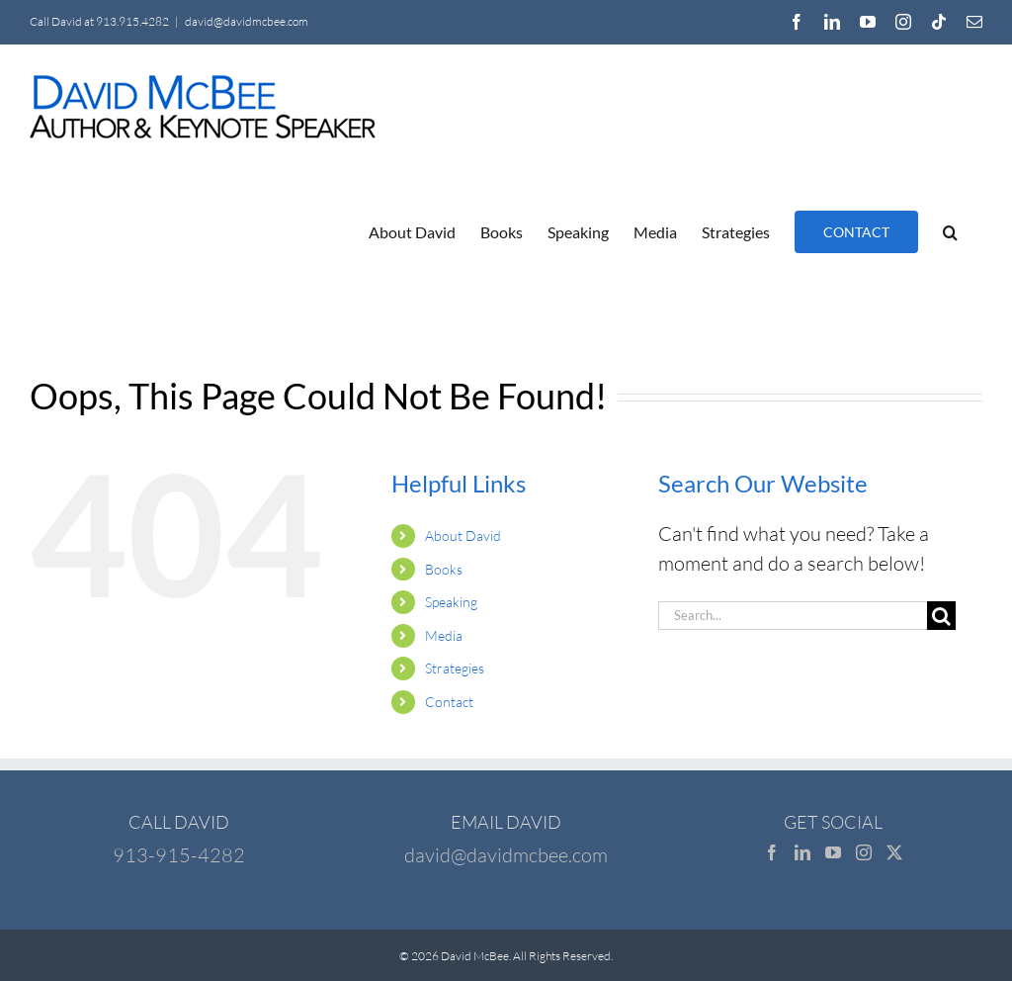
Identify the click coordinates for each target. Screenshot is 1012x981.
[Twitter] (894, 852)
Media (444, 635)
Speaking (451, 601)
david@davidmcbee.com (246, 21)
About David (463, 535)
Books (444, 569)
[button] (950, 232)
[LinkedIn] (802, 852)
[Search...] (792, 615)
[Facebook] (772, 852)
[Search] (941, 615)
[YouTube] (833, 852)
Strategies (454, 668)
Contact (449, 701)
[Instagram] (864, 852)
